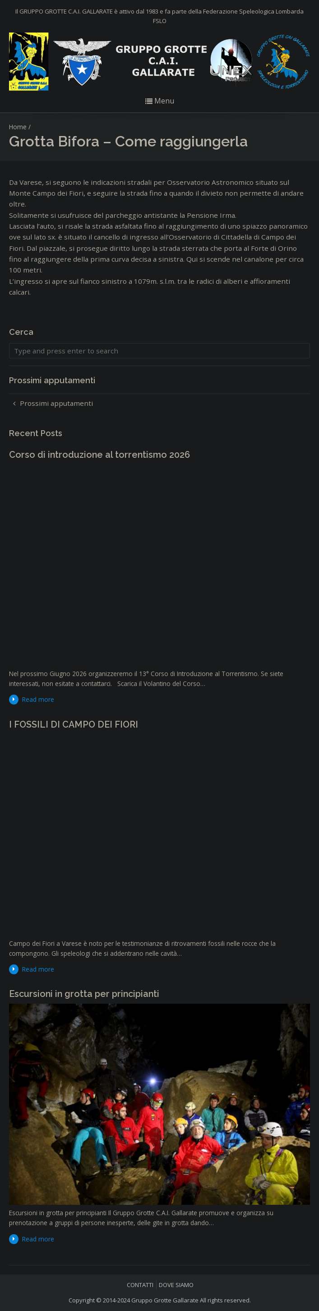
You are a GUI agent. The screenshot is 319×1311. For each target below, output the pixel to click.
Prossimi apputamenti (56, 403)
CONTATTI (140, 1285)
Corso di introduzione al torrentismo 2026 (99, 454)
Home (18, 126)
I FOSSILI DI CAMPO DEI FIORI (73, 724)
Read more (38, 699)
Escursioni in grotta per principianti (84, 993)
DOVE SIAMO (176, 1285)
